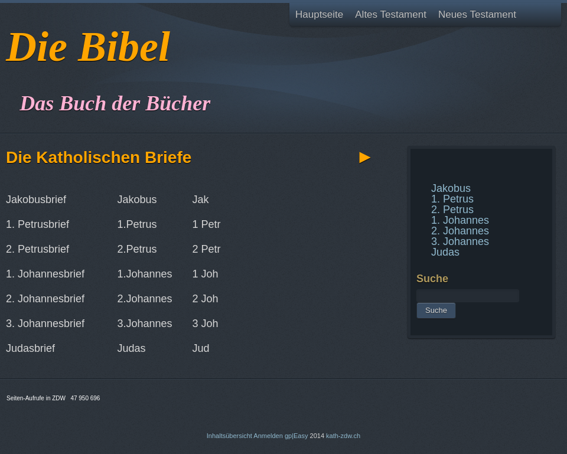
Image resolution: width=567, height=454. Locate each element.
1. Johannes (460, 220)
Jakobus (451, 188)
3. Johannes (460, 241)
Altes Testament (390, 14)
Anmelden (268, 435)
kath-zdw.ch (343, 435)
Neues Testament (477, 14)
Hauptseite (319, 14)
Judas (445, 252)
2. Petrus (452, 209)
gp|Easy (296, 435)
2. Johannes (460, 231)
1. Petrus (452, 199)
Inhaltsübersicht (229, 435)
